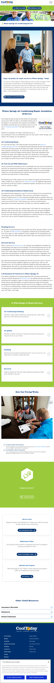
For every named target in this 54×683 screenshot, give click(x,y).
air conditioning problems (11, 127)
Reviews (6, 638)
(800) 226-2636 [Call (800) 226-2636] (19, 8)
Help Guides (32, 641)
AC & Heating (7, 636)
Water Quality (7, 651)
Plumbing (6, 646)
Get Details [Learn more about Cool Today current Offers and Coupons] (27, 576)
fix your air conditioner (40, 446)
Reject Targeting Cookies (36, 677)
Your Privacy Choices (34, 644)
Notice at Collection (34, 638)
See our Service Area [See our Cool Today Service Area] (27, 530)
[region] (25, 671)
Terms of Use (32, 651)
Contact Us (7, 649)
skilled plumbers (16, 231)
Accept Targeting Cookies (14, 677)
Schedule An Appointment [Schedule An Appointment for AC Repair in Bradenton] (14, 97)
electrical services (17, 245)
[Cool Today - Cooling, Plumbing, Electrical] (7, 2)
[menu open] (51, 2)
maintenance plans (29, 181)
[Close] (48, 662)
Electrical (6, 657)
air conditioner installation (19, 199)
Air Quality (6, 641)
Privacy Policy (32, 649)
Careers (6, 654)
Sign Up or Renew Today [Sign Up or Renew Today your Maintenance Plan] (27, 554)
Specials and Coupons (9, 644)
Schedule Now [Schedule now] (34, 8)
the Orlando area (25, 278)
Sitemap (31, 646)
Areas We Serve (33, 636)
